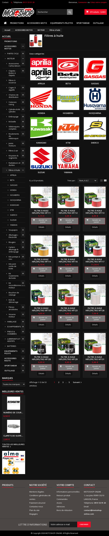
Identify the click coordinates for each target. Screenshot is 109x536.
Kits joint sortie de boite (12, 266)
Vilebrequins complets (14, 127)
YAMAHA (13, 225)
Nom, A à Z (88, 180)
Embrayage (13, 116)
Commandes (62, 499)
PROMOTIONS (17, 23)
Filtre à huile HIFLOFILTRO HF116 (68, 260)
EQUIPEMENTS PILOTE (10, 352)
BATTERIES (11, 346)
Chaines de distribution (13, 96)
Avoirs (59, 503)
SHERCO (13, 215)
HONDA (13, 190)
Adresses (61, 506)
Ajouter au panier (40, 221)
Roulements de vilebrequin (14, 136)
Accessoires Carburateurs (14, 64)
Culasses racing (13, 103)
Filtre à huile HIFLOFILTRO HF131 (95, 358)
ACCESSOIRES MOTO (37, 23)
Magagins (33, 514)
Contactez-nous (36, 506)
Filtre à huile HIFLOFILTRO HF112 (68, 211)
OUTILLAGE (98, 23)
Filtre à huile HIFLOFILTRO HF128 (41, 358)
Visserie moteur (12, 315)
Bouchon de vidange (14, 293)
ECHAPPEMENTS (14, 326)
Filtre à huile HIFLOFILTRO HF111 (41, 211)
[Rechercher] (54, 12)
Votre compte (65, 485)
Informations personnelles (68, 491)
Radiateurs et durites (14, 164)
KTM (12, 210)
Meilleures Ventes (12, 391)
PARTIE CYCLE (13, 53)
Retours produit (63, 495)
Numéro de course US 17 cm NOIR (13, 412)
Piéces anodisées (13, 308)
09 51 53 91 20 (28, 2)
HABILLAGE (11, 321)
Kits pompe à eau (14, 257)
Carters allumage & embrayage (14, 249)
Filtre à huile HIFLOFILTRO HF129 (68, 358)
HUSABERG (15, 195)
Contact (5, 2)
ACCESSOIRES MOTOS (10, 47)
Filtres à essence (12, 81)
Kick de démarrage (13, 301)
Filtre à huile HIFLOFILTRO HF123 (68, 309)
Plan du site (34, 510)
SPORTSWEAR (83, 23)
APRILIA (13, 175)
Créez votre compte (98, 2)
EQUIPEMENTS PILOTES (61, 23)
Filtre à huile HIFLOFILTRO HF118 (41, 309)
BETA (12, 180)
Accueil (6, 36)
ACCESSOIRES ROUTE (10, 359)
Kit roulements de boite (14, 275)
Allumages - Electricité (14, 236)
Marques (7, 378)
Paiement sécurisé (37, 503)
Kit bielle (12, 121)
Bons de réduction (64, 510)
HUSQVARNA (15, 200)
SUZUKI (13, 220)
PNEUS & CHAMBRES (12, 332)
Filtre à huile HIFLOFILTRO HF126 (95, 309)
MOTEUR (11, 58)
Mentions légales (36, 491)
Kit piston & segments (13, 156)
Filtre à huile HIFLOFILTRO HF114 (41, 260)
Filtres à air (13, 150)
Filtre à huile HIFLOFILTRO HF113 (95, 211)
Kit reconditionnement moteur (17, 285)
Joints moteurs (12, 144)
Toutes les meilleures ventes (13, 445)
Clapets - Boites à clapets (12, 73)
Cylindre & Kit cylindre (14, 110)
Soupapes (13, 230)
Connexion (82, 2)
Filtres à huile (14, 170)
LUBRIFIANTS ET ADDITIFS (13, 340)
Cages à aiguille (12, 88)
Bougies (12, 242)
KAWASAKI (14, 205)
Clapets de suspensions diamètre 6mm (13, 436)
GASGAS (13, 185)
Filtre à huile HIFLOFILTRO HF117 (95, 260)
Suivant (77, 382)
